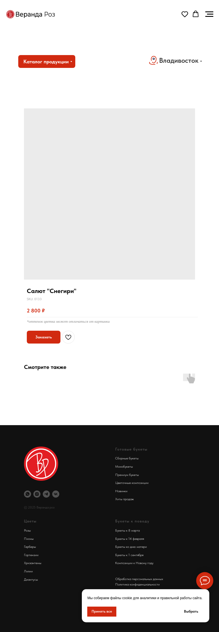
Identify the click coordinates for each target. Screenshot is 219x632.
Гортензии (31, 555)
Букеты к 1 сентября (129, 555)
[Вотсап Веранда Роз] (27, 494)
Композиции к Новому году (134, 563)
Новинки (121, 491)
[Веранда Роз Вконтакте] (55, 494)
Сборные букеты (127, 458)
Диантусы (31, 579)
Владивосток (178, 60)
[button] (184, 14)
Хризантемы (32, 563)
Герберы (30, 547)
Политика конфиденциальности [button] (137, 584)
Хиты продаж (124, 499)
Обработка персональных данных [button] (139, 579)
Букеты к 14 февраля (129, 539)
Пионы (29, 539)
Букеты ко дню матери (131, 547)
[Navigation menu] (209, 14)
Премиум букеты (127, 475)
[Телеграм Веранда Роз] (46, 494)
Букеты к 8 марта (127, 530)
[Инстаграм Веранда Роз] (36, 494)
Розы (27, 530)
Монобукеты (124, 467)
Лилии (28, 571)
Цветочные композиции (132, 483)
